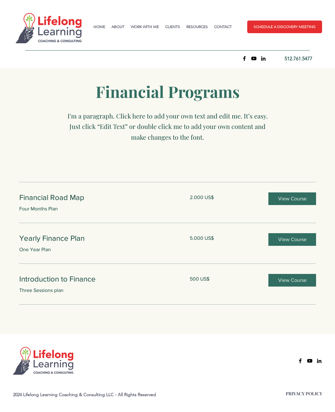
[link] (97, 197)
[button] (284, 27)
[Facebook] (244, 58)
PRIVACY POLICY (304, 394)
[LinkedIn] (263, 58)
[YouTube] (254, 58)
